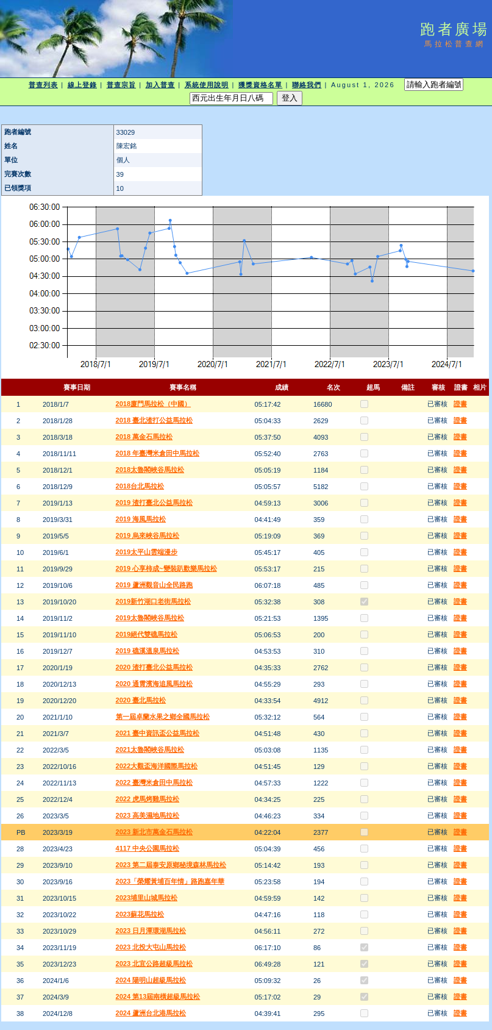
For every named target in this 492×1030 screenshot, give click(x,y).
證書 (460, 403)
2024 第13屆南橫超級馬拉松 (158, 996)
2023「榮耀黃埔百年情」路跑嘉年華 (170, 881)
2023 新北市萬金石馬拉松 (154, 831)
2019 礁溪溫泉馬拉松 (148, 650)
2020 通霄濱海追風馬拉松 (154, 683)
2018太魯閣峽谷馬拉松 (150, 469)
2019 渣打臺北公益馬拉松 (154, 502)
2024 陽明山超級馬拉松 (151, 980)
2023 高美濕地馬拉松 (148, 815)
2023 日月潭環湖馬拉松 (151, 930)
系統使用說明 (207, 84)
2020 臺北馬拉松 (141, 700)
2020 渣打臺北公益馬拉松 (154, 667)
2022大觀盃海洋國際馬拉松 (157, 766)
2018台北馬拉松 (140, 486)
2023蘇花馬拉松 (140, 914)
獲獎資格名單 (260, 84)
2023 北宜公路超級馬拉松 (154, 963)
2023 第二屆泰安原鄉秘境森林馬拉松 (171, 864)
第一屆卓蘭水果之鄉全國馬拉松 (163, 716)
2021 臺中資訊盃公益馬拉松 (158, 733)
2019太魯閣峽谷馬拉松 (150, 617)
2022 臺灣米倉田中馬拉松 (154, 782)
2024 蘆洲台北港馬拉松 (151, 1013)
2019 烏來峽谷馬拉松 (148, 535)
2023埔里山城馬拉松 (146, 897)
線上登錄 (82, 84)
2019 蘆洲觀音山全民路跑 (154, 584)
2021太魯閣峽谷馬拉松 (150, 749)
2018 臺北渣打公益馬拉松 (154, 420)
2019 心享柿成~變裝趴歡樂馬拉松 (166, 568)
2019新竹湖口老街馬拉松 (153, 601)
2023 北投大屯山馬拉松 (151, 947)
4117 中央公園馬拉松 (148, 848)
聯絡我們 (306, 84)
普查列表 (43, 84)
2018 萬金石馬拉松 (144, 436)
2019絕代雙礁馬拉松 (146, 634)
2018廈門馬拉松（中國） (153, 403)
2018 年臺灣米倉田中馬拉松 (158, 453)
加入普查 (160, 84)
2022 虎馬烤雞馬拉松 (148, 799)
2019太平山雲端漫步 (146, 552)
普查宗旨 (121, 84)
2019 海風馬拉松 (141, 519)
